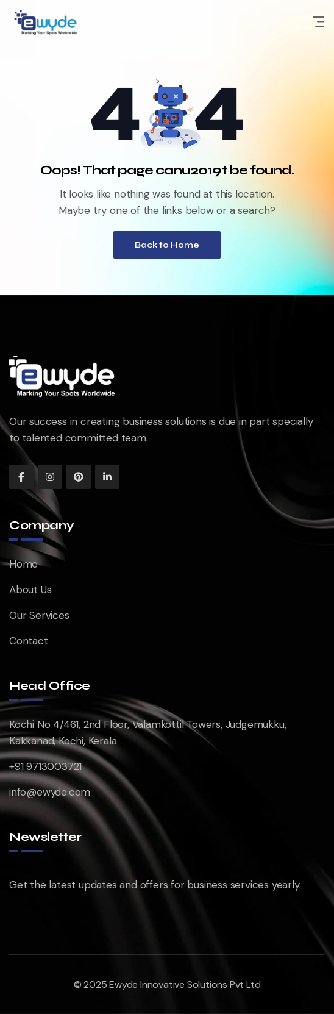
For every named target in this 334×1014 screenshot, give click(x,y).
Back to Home (167, 245)
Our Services (39, 615)
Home (23, 564)
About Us (30, 589)
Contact (28, 641)
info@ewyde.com (49, 792)
